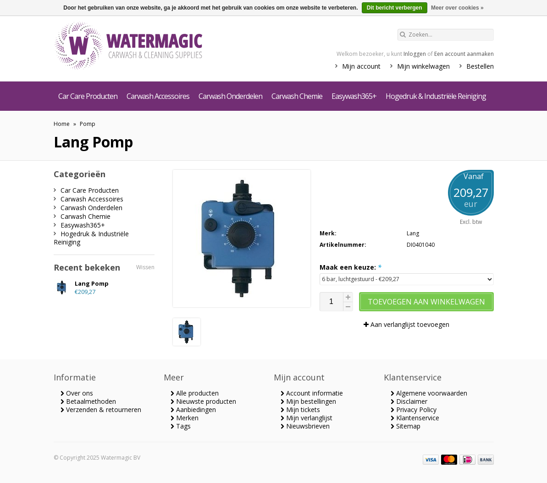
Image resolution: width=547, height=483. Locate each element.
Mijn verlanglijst (306, 417)
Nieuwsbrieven (305, 426)
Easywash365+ (354, 96)
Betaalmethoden (88, 401)
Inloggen (414, 54)
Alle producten (195, 393)
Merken (185, 417)
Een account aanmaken (464, 54)
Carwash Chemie (296, 96)
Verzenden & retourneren (101, 409)
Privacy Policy (413, 409)
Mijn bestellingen (308, 401)
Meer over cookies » (457, 8)
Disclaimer (409, 401)
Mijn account (361, 66)
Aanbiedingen (193, 409)
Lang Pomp (92, 283)
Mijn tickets (300, 409)
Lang (413, 233)
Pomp (87, 124)
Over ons (77, 393)
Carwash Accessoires (158, 96)
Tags (181, 426)
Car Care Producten (87, 96)
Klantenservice (415, 417)
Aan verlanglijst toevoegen (406, 324)
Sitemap (405, 426)
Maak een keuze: (350, 267)
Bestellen (480, 66)
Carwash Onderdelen (230, 96)
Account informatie (312, 393)
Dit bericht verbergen (394, 8)
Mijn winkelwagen (423, 66)
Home (62, 124)
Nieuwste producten (203, 401)
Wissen (145, 267)
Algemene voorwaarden (429, 393)
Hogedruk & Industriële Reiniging (436, 96)
